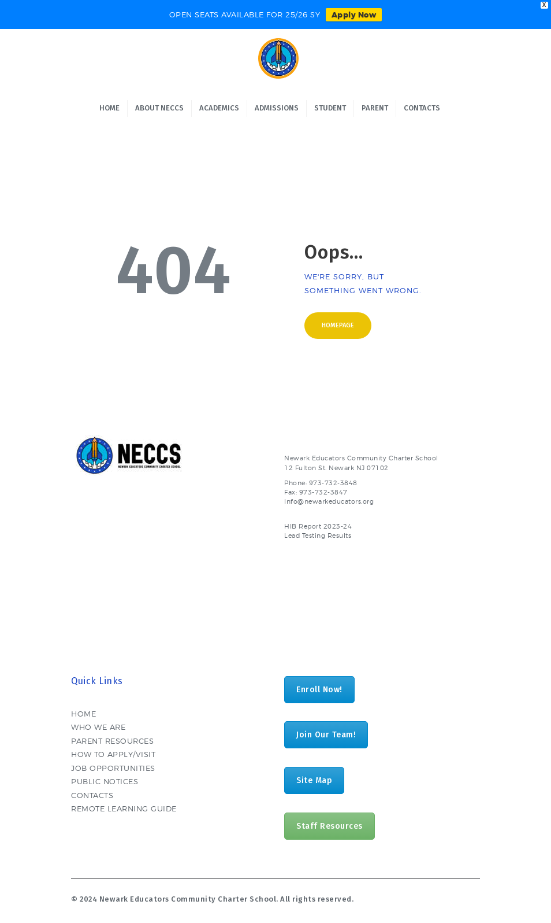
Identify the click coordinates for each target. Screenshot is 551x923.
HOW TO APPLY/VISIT (113, 754)
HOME (83, 713)
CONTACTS (92, 795)
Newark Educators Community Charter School (188, 899)
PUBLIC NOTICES (104, 781)
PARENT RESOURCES (112, 740)
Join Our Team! (326, 735)
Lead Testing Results (317, 536)
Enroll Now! (319, 690)
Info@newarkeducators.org (329, 501)
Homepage (338, 325)
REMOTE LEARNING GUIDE (124, 808)
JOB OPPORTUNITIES (113, 768)
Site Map (314, 780)
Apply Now (354, 15)
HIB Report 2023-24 (318, 526)
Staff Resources (329, 826)
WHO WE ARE (98, 727)
